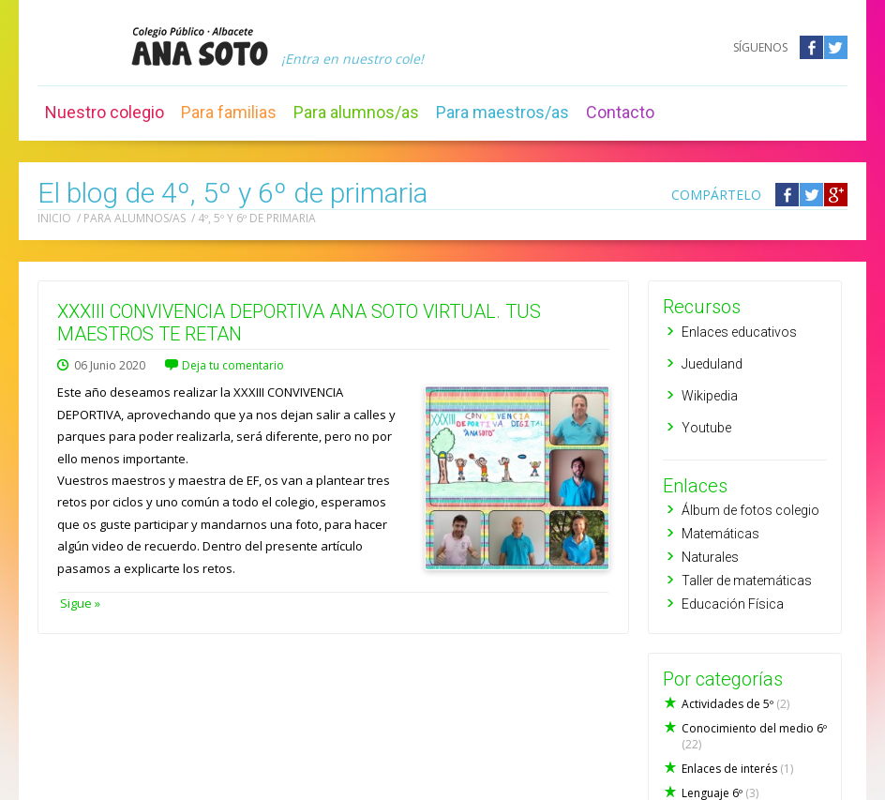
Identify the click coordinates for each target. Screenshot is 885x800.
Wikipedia (710, 395)
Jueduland (712, 363)
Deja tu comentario (233, 365)
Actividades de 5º (735, 704)
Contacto (620, 112)
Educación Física (733, 603)
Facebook (811, 47)
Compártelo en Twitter (811, 194)
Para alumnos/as (356, 112)
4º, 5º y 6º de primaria (257, 218)
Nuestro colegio (104, 112)
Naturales (710, 557)
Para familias (229, 112)
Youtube (706, 427)
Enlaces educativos (739, 332)
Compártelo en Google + (836, 194)
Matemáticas (720, 533)
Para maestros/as (502, 112)
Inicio (54, 218)
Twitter (836, 47)
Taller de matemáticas (747, 580)
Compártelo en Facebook (787, 194)
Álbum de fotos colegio (750, 510)
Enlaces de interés (737, 769)
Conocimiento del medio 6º (754, 736)
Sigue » (78, 603)
